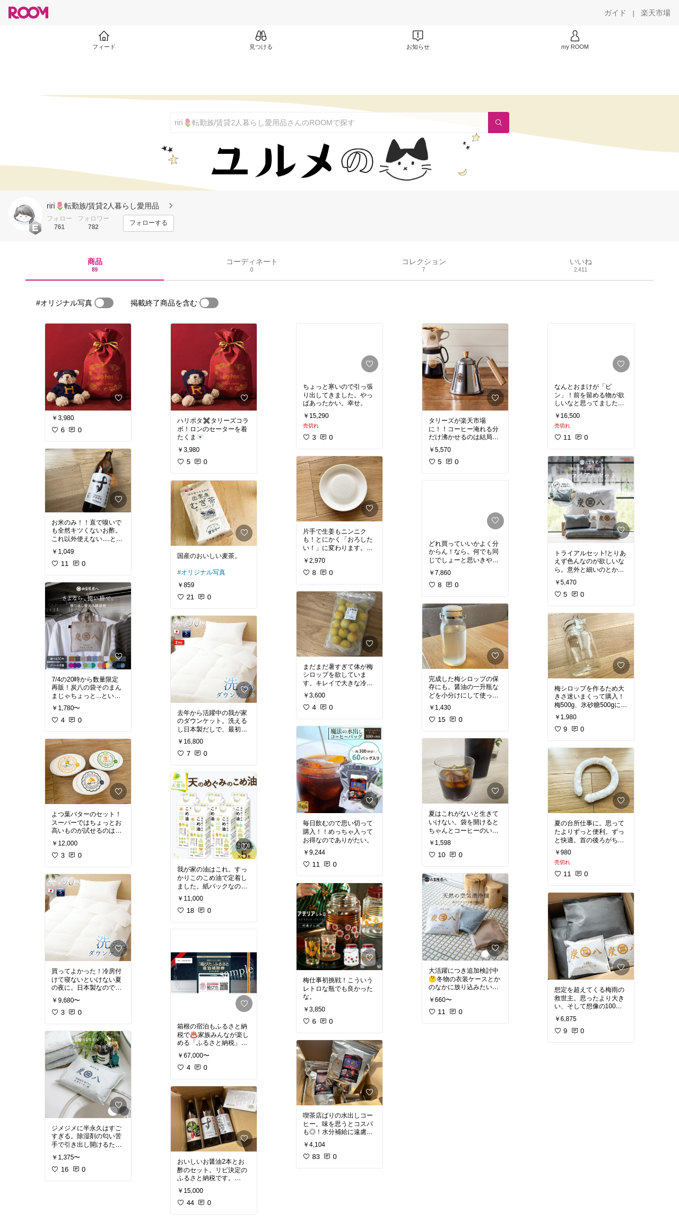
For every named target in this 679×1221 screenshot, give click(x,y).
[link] (88, 367)
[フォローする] (148, 223)
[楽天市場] (656, 13)
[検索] (498, 122)
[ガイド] (615, 13)
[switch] (104, 303)
